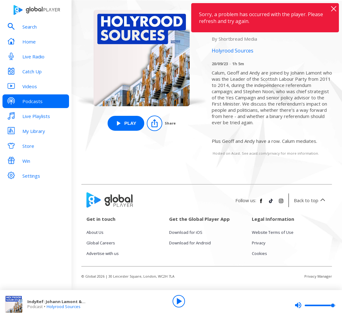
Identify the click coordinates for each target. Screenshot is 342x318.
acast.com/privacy (264, 153)
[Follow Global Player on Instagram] (281, 203)
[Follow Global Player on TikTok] (271, 203)
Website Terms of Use (272, 232)
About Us (95, 232)
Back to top (310, 200)
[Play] (179, 301)
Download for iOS (185, 232)
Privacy (259, 243)
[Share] (161, 123)
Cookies (259, 253)
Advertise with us (102, 253)
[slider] (315, 305)
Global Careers (100, 243)
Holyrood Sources (64, 306)
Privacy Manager (318, 276)
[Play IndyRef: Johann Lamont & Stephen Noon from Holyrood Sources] (126, 123)
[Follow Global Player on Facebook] (261, 203)
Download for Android (190, 243)
